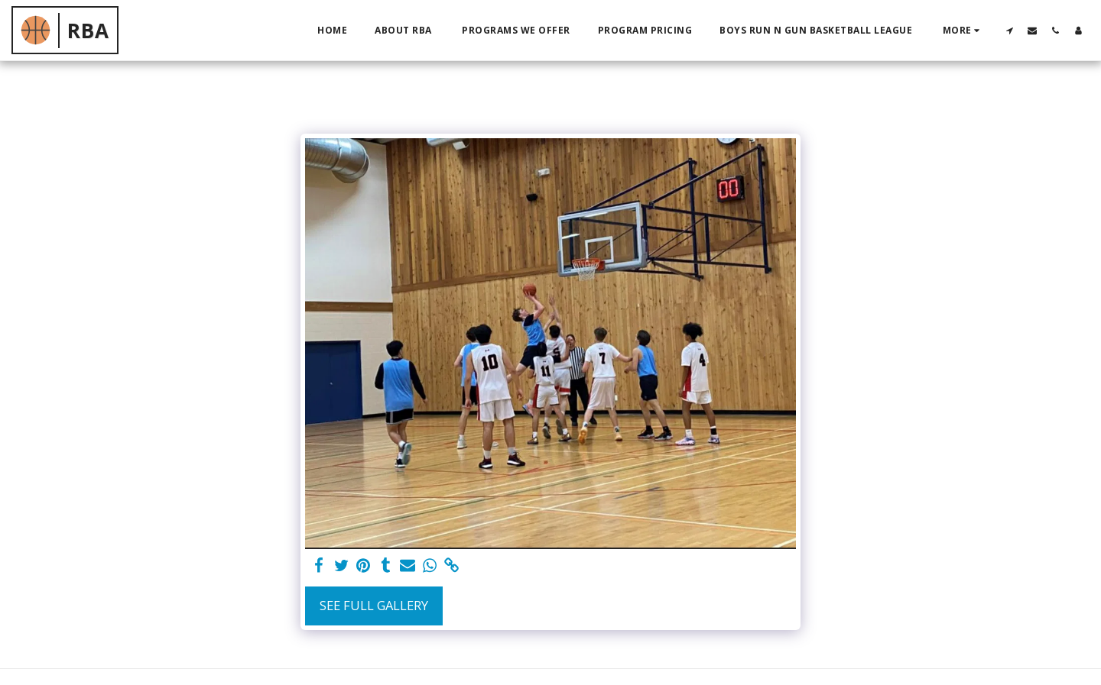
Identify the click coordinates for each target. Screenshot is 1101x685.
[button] (1009, 30)
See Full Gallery (374, 605)
